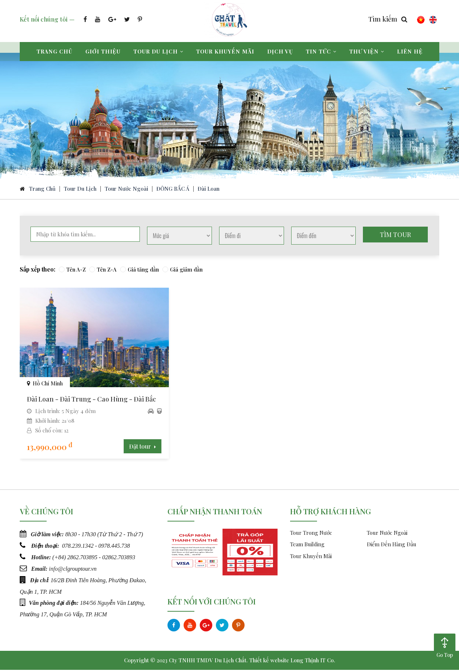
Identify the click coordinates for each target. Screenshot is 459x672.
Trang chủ (54, 51)
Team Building (307, 546)
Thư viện (366, 51)
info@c (57, 570)
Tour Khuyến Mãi (311, 558)
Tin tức (321, 51)
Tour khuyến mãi (225, 51)
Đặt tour (128, 448)
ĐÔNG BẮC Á (172, 190)
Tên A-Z (72, 271)
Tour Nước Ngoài (126, 190)
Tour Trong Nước (311, 534)
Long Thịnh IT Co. (312, 662)
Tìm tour (395, 236)
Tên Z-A (103, 271)
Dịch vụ (280, 51)
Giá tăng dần (139, 271)
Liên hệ (410, 51)
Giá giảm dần (182, 271)
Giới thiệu (102, 51)
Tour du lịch (158, 51)
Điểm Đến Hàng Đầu (391, 546)
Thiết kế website (269, 662)
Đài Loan (208, 190)
